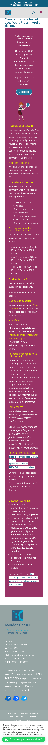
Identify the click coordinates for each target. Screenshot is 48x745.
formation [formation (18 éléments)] (13, 678)
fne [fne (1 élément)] (14, 683)
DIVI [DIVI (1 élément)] (36, 683)
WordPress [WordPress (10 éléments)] (25, 686)
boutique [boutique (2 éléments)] (30, 682)
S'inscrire (24, 92)
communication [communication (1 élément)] (30, 674)
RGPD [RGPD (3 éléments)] (39, 674)
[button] (23, 739)
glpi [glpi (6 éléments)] (27, 690)
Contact (32, 716)
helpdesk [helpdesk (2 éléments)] (25, 678)
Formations (12, 713)
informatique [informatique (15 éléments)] (14, 690)
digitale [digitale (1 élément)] (23, 683)
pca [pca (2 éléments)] (6, 670)
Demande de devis (17, 716)
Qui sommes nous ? (22, 720)
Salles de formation (29, 713)
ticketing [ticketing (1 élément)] (20, 670)
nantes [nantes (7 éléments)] (9, 682)
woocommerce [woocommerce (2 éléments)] (11, 686)
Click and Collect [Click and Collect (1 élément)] (35, 679)
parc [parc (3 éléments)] (18, 682)
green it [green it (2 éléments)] (21, 674)
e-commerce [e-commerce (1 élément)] (12, 670)
